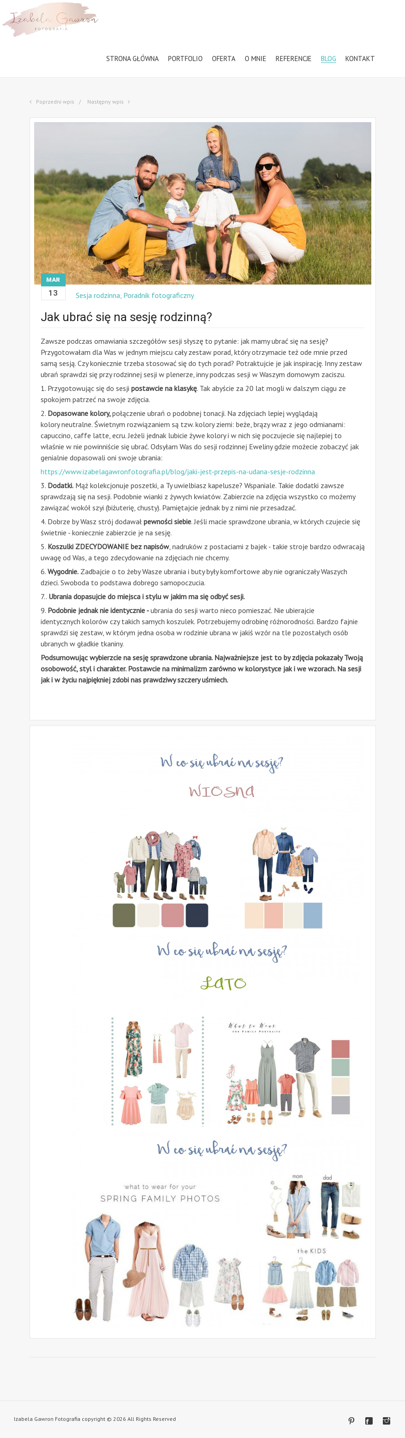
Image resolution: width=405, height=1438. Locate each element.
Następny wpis (106, 101)
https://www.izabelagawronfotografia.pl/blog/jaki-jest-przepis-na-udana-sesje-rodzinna (178, 471)
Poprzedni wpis (54, 101)
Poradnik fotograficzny (159, 295)
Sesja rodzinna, (99, 295)
